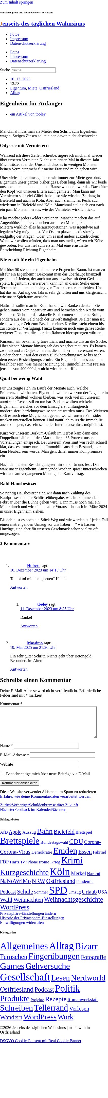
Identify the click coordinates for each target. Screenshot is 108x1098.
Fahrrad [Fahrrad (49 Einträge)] (99, 858)
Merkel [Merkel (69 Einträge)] (78, 879)
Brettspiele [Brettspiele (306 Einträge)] (20, 847)
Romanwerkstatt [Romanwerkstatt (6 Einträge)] (82, 1005)
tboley (42, 604)
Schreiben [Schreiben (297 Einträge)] (16, 1013)
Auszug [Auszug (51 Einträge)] (29, 838)
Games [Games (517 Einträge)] (12, 972)
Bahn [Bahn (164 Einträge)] (45, 837)
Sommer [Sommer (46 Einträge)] (41, 898)
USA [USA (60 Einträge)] (102, 898)
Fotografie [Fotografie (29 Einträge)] (93, 963)
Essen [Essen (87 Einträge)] (85, 858)
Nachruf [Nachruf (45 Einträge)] (93, 880)
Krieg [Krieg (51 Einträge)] (55, 868)
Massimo (35, 643)
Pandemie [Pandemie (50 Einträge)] (85, 887)
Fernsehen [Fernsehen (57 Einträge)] (13, 963)
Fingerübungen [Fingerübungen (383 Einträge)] (54, 962)
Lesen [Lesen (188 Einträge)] (60, 983)
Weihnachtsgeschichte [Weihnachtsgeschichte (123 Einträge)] (73, 905)
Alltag (15, 92)
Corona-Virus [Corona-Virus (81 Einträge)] (15, 858)
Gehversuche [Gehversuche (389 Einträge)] (47, 972)
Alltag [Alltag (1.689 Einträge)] (61, 951)
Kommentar (11, 704)
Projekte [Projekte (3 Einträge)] (37, 1006)
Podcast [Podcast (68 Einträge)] (8, 898)
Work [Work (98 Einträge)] (65, 1023)
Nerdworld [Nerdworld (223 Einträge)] (88, 983)
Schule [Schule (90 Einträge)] (25, 897)
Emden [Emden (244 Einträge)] (65, 856)
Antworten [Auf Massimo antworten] (18, 669)
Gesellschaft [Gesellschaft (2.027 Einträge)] (25, 983)
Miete (32, 88)
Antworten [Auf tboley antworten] (29, 626)
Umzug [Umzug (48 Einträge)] (74, 898)
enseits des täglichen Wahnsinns (42, 23)
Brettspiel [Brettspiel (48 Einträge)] (84, 838)
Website (6, 770)
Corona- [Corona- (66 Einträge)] (92, 848)
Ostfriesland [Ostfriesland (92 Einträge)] (60, 887)
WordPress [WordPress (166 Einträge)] (40, 1023)
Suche (5, 70)
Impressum (19, 39)
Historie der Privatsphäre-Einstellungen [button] (32, 924)
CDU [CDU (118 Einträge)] (76, 847)
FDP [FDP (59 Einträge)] (4, 868)
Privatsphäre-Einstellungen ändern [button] (28, 919)
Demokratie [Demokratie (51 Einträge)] (41, 858)
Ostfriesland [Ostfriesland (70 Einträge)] (16, 995)
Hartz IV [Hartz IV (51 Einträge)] (17, 868)
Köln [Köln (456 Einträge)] (60, 877)
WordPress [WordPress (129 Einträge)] (14, 913)
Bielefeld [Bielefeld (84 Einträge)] (64, 838)
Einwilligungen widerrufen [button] (22, 928)
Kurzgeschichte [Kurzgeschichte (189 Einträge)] (24, 878)
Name (6, 751)
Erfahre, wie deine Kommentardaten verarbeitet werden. (45, 802)
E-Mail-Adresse (14, 761)
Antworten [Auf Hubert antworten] (18, 587)
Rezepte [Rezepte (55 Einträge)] (55, 1005)
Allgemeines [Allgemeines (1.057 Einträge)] (24, 952)
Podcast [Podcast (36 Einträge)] (44, 995)
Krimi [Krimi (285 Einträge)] (72, 867)
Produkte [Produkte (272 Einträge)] (15, 1004)
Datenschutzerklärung (28, 43)
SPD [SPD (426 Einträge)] (58, 896)
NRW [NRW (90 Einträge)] (38, 887)
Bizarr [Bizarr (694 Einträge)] (86, 952)
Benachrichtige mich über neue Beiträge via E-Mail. (48, 780)
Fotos (14, 34)
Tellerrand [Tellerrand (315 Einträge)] (51, 1013)
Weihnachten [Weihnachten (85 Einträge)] (28, 906)
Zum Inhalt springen (16, 2)
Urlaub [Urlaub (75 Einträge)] (89, 898)
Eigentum (18, 88)
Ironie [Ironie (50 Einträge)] (44, 868)
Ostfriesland (49, 88)
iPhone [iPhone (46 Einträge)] (32, 868)
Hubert (33, 565)
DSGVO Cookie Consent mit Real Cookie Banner (40, 1047)
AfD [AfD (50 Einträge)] (4, 838)
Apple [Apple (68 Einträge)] (15, 838)
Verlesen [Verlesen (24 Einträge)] (79, 1014)
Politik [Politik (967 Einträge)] (67, 994)
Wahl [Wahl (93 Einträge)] (6, 905)
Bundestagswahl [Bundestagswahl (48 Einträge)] (54, 848)
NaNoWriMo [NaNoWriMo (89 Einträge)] (15, 887)
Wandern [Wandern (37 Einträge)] (11, 1023)
